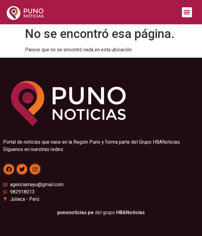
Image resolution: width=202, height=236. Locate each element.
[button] (187, 12)
